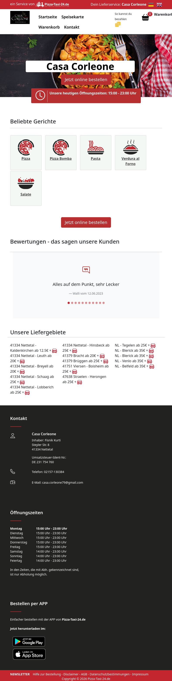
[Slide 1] (69, 303)
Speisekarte (72, 16)
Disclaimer (70, 674)
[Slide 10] (100, 303)
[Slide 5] (83, 303)
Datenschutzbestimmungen (110, 674)
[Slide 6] (86, 303)
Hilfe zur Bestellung (47, 674)
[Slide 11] (103, 303)
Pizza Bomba (61, 158)
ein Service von (39, 4)
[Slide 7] (90, 303)
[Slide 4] (79, 303)
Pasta (95, 158)
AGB (84, 674)
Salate (25, 194)
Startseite (48, 16)
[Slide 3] (76, 303)
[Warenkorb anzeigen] (145, 18)
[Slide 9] (96, 303)
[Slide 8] (93, 303)
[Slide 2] (72, 303)
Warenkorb (49, 27)
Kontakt (71, 27)
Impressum (140, 674)
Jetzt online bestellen (86, 79)
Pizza (25, 158)
